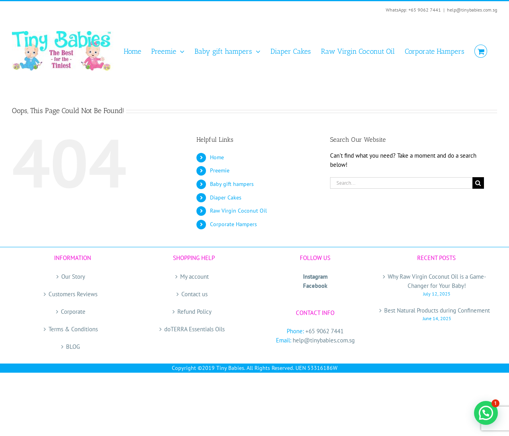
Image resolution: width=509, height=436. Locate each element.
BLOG (73, 346)
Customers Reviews (73, 294)
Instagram (315, 276)
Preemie (219, 170)
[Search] (478, 183)
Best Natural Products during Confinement (437, 310)
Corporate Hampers (233, 224)
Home (217, 157)
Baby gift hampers (232, 184)
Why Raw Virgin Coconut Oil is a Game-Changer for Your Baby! (437, 281)
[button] (486, 413)
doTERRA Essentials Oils (194, 329)
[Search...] (401, 183)
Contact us (194, 294)
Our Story (73, 276)
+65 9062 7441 (324, 331)
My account (194, 276)
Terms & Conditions (73, 329)
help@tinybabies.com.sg (472, 10)
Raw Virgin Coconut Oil (238, 210)
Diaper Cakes (225, 197)
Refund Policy (194, 311)
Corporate (73, 311)
